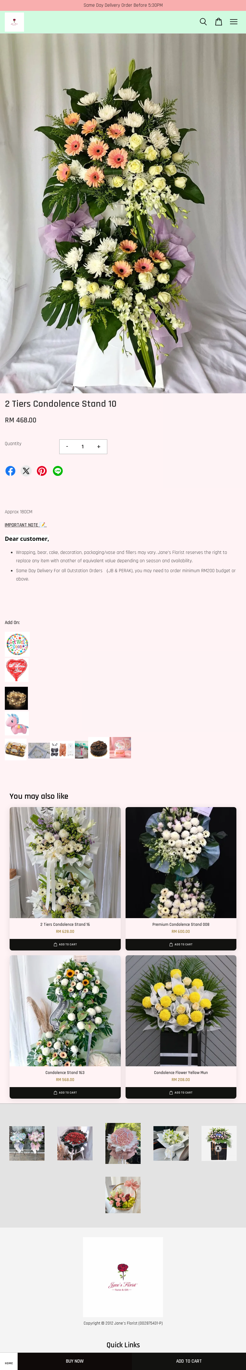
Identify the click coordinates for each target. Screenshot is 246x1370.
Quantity (13, 444)
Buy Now (75, 1361)
